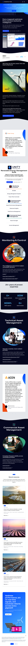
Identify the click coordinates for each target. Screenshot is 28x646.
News (5, 505)
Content (14, 474)
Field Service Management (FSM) (9, 361)
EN (24, 1)
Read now (6, 515)
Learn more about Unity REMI (15, 30)
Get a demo (5, 30)
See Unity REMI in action (8, 115)
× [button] (25, 636)
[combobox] (24, 2)
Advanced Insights (7, 359)
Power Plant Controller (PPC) (8, 276)
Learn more (9, 182)
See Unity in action (18, 182)
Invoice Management (7, 467)
